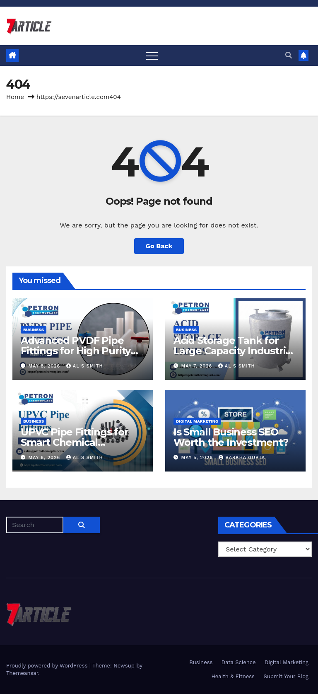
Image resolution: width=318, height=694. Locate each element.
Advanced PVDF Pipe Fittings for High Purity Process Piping (75, 350)
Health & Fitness (233, 676)
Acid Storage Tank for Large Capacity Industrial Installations (233, 350)
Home (15, 97)
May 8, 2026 (45, 366)
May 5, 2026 (198, 457)
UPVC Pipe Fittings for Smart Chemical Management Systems (75, 442)
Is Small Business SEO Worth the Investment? (230, 437)
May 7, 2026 (197, 366)
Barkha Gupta (242, 457)
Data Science (239, 662)
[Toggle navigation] (152, 55)
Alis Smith (84, 366)
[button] (288, 55)
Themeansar (22, 673)
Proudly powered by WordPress (47, 666)
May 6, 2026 (45, 457)
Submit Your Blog (285, 676)
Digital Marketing (197, 421)
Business (33, 329)
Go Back (159, 246)
